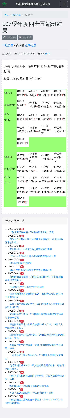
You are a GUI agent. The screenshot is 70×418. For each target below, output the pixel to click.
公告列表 (16, 15)
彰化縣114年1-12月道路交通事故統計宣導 (31, 249)
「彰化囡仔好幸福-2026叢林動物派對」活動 (32, 232)
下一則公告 (25, 37)
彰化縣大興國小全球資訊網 (33, 4)
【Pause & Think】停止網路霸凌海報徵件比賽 (33, 256)
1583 (47, 53)
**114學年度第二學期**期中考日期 (27, 287)
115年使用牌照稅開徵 (21, 263)
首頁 (6, 15)
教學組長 (30, 45)
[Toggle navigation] (64, 4)
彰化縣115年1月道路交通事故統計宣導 (29, 386)
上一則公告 (9, 37)
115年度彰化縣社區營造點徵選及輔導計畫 (31, 270)
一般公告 (7, 45)
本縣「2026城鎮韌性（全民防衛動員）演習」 (32, 393)
